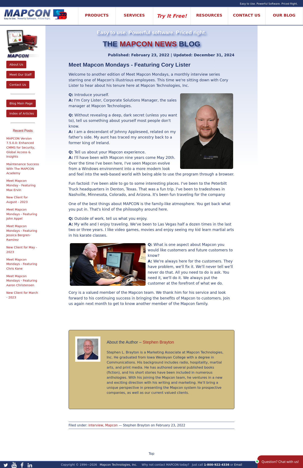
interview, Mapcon (103, 425)
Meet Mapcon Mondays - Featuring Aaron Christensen (21, 280)
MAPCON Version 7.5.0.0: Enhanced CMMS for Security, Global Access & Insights (20, 147)
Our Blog (284, 15)
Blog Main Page (21, 103)
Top (151, 454)
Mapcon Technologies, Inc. (118, 464)
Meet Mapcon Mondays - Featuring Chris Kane (21, 264)
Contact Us (17, 84)
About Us (16, 64)
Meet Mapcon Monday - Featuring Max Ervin (21, 185)
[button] (280, 461)
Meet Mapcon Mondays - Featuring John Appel (21, 214)
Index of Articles (21, 113)
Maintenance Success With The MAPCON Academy (22, 168)
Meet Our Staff (20, 74)
